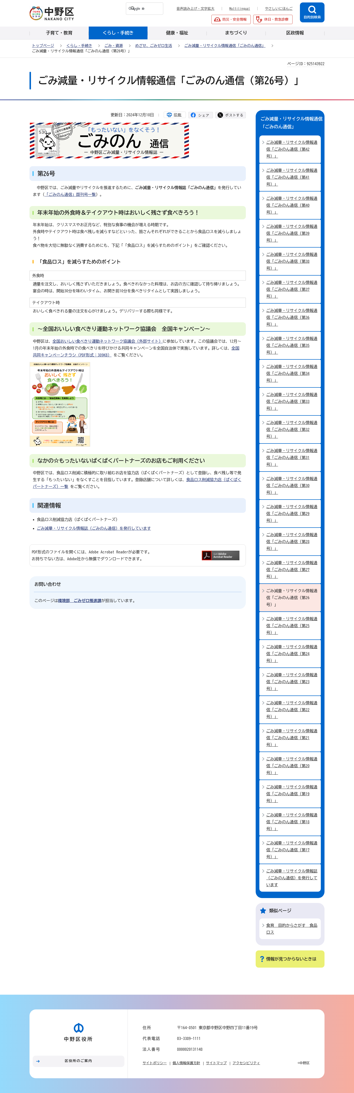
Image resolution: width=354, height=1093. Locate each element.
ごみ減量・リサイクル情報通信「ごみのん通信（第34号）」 (291, 373)
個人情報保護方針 (186, 1063)
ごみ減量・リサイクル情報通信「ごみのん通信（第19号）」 (291, 794)
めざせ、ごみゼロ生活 (153, 45)
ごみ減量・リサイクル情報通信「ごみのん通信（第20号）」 (291, 766)
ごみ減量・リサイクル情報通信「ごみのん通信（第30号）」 (291, 485)
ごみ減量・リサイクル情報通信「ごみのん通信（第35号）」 (291, 345)
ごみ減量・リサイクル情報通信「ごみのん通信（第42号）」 (291, 149)
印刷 (178, 115)
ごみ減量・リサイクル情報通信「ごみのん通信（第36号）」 (291, 317)
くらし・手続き (79, 45)
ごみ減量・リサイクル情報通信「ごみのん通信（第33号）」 (291, 401)
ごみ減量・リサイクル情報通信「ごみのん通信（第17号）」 (291, 850)
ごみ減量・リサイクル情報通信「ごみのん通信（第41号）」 (291, 177)
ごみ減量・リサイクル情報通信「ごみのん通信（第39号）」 (291, 233)
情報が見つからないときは (291, 959)
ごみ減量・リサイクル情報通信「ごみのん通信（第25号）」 (291, 626)
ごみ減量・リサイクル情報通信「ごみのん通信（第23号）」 (291, 682)
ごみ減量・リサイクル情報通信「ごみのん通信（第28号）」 (291, 541)
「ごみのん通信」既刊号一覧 (70, 194)
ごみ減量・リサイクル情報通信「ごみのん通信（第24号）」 (291, 654)
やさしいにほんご (279, 8)
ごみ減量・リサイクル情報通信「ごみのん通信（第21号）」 (291, 738)
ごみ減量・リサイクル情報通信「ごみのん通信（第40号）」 (291, 205)
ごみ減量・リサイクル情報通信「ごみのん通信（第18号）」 (291, 822)
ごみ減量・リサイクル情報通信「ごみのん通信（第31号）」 (291, 457)
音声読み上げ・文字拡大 (195, 8)
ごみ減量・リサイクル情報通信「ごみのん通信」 (225, 45)
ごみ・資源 (113, 45)
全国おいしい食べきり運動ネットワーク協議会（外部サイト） (108, 341)
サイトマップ (216, 1063)
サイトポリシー (155, 1063)
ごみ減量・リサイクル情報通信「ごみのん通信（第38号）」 (291, 261)
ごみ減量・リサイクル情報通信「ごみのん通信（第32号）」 (291, 429)
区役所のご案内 (78, 1061)
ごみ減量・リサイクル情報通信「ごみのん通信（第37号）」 (291, 289)
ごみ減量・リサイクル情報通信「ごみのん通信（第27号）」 (291, 569)
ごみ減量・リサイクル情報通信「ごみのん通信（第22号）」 (291, 710)
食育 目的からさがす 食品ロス (291, 928)
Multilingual (239, 8)
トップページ (43, 45)
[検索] (135, 9)
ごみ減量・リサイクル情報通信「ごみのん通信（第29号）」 (291, 513)
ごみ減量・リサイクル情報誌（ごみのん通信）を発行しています (94, 528)
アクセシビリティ (246, 1063)
